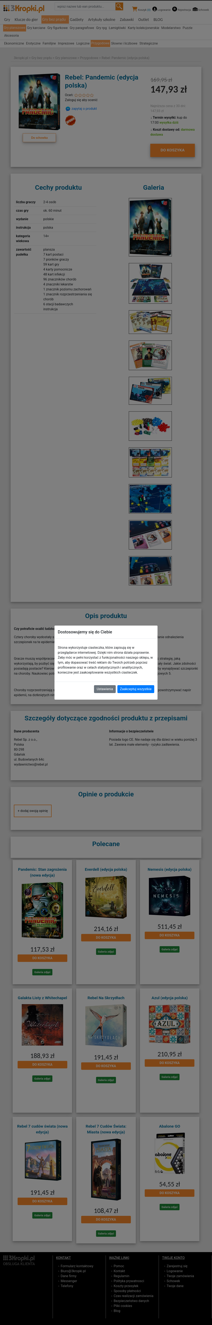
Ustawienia (105, 689)
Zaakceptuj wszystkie (136, 689)
